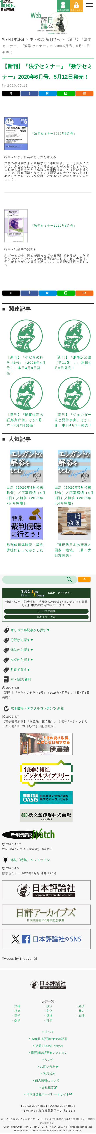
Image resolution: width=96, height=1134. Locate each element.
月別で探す (20, 669)
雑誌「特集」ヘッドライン (30, 860)
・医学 (16, 1015)
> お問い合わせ (48, 1066)
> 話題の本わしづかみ (48, 1045)
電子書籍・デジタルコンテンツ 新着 (37, 708)
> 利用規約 (48, 1073)
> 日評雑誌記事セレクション (48, 1052)
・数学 (16, 1020)
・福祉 (47, 1015)
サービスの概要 (46, 611)
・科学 (47, 1020)
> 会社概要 (48, 1087)
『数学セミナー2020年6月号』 (54, 225)
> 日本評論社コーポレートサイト (48, 1094)
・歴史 (80, 1010)
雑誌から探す (21, 650)
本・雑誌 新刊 (20, 679)
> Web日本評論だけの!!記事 (48, 1038)
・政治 (47, 1006)
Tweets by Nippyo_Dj (19, 958)
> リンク (48, 1059)
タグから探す (21, 660)
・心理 (80, 1015)
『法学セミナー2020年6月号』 (54, 133)
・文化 (47, 1010)
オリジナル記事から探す (30, 630)
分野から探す (21, 640)
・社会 (16, 1010)
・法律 (16, 1006)
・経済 (80, 1006)
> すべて (48, 1031)
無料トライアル (46, 616)
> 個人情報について (45, 1080)
